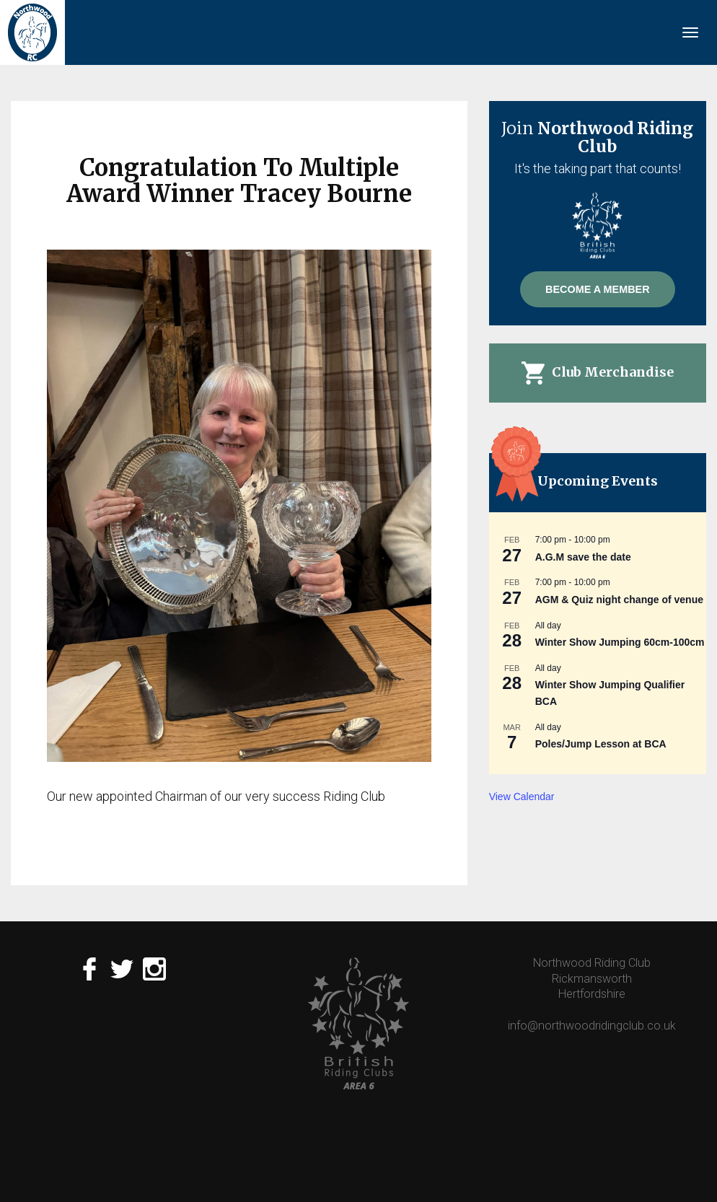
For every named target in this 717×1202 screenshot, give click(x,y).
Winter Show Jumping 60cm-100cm (620, 642)
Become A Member (597, 289)
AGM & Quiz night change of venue (619, 599)
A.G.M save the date (583, 557)
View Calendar (522, 796)
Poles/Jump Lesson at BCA (601, 744)
